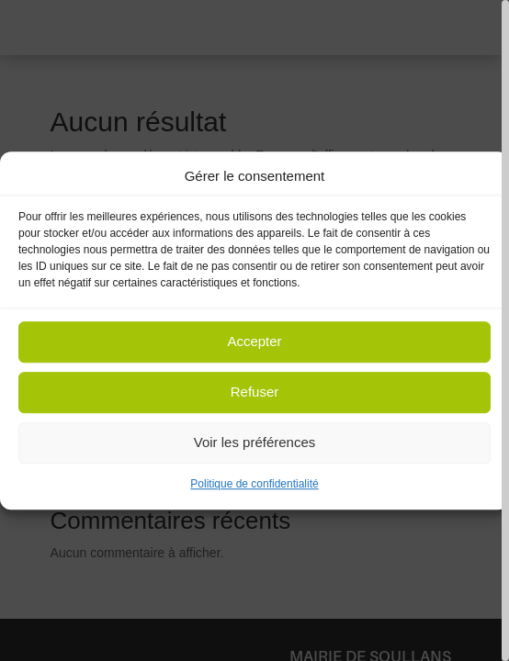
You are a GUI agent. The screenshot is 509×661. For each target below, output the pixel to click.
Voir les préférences (255, 443)
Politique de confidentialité (254, 483)
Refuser (255, 392)
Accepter (254, 342)
